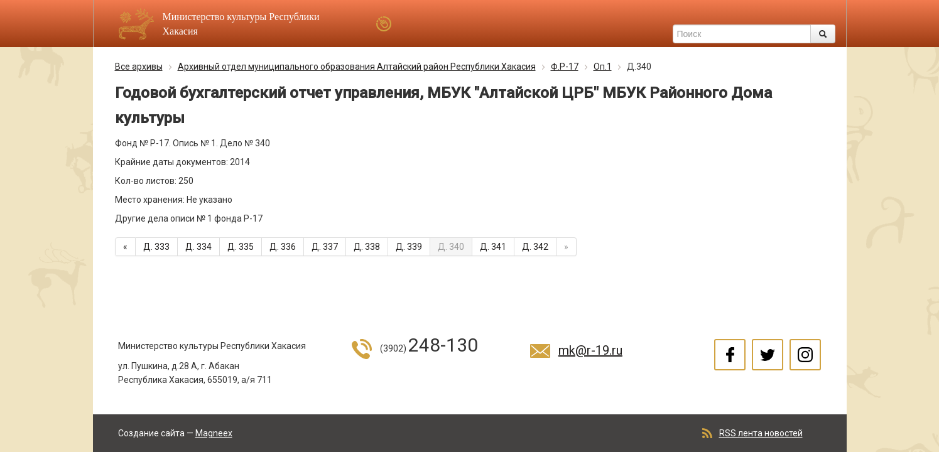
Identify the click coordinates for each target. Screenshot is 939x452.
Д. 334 (198, 247)
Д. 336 (282, 247)
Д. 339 (409, 247)
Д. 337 (325, 247)
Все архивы (139, 67)
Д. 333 (156, 247)
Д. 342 (535, 247)
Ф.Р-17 (564, 67)
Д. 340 (451, 247)
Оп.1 (603, 67)
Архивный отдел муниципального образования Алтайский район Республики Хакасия (357, 67)
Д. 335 (240, 247)
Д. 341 (493, 247)
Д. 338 (367, 247)
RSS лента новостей (761, 433)
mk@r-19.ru (590, 350)
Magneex (213, 433)
